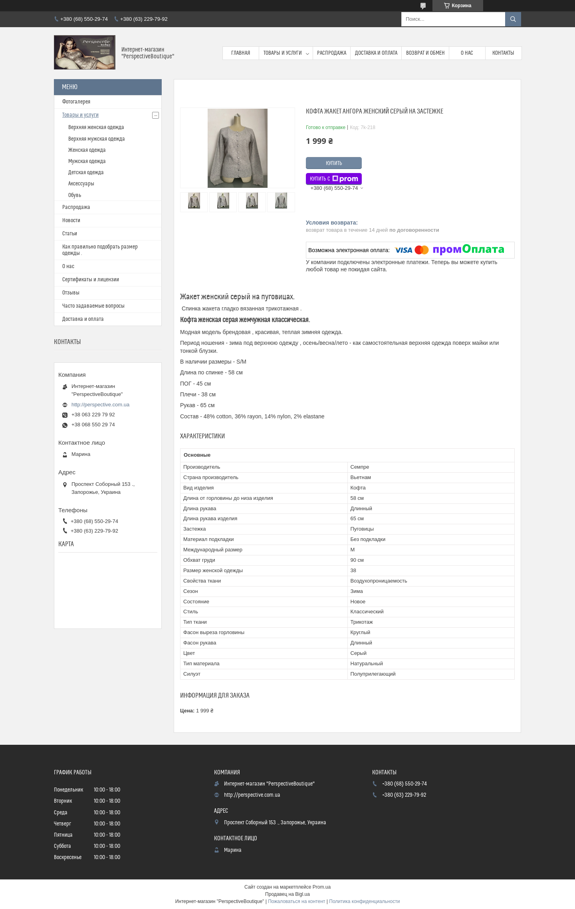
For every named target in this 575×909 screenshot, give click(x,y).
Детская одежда (86, 172)
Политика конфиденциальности (364, 901)
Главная (240, 53)
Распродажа (331, 53)
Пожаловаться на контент (296, 901)
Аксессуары (81, 184)
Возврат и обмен (425, 53)
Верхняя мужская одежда (96, 139)
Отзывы (70, 293)
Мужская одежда (87, 161)
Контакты (503, 53)
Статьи (69, 234)
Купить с (334, 179)
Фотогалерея (76, 102)
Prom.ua (322, 887)
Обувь (74, 195)
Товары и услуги (283, 53)
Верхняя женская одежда (96, 127)
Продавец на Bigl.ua (287, 894)
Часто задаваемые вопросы (93, 306)
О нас (467, 53)
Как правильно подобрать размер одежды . (100, 250)
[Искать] (513, 19)
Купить (334, 163)
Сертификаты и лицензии (90, 279)
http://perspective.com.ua (100, 405)
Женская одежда (87, 150)
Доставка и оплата (376, 53)
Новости (71, 220)
